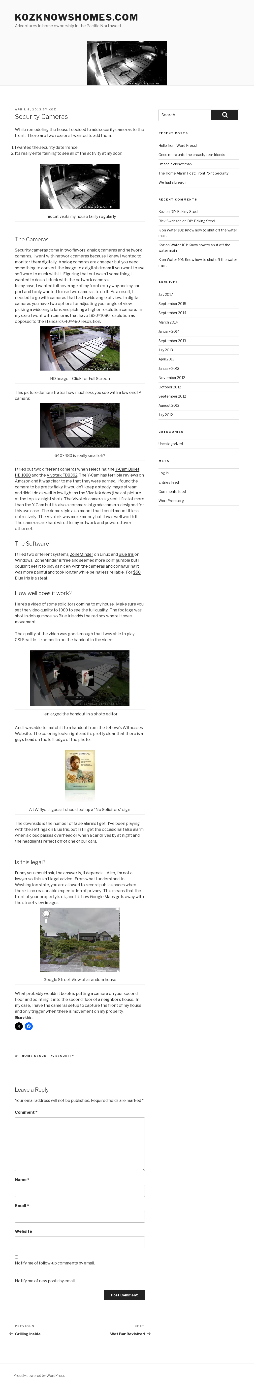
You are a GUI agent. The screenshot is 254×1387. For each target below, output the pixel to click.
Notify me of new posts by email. (45, 1281)
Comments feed (172, 491)
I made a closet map (175, 164)
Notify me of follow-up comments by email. (55, 1263)
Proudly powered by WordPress (39, 1375)
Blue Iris (126, 554)
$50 (137, 572)
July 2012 (166, 415)
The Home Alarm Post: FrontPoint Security (193, 173)
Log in (164, 473)
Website (23, 1231)
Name (22, 1179)
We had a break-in (173, 182)
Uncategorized (171, 444)
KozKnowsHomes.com (77, 17)
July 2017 (166, 294)
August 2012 (169, 405)
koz (52, 109)
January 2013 (169, 368)
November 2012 (172, 378)
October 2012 (170, 387)
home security (37, 1056)
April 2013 (166, 359)
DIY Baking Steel (184, 211)
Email (22, 1205)
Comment (26, 1112)
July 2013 (166, 350)
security (65, 1056)
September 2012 (172, 396)
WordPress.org (171, 501)
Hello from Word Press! (178, 145)
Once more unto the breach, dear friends (192, 154)
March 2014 (168, 322)
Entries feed (169, 482)
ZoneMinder (81, 554)
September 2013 (172, 341)
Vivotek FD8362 (62, 475)
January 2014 (169, 331)
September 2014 (172, 313)
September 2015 (172, 304)
